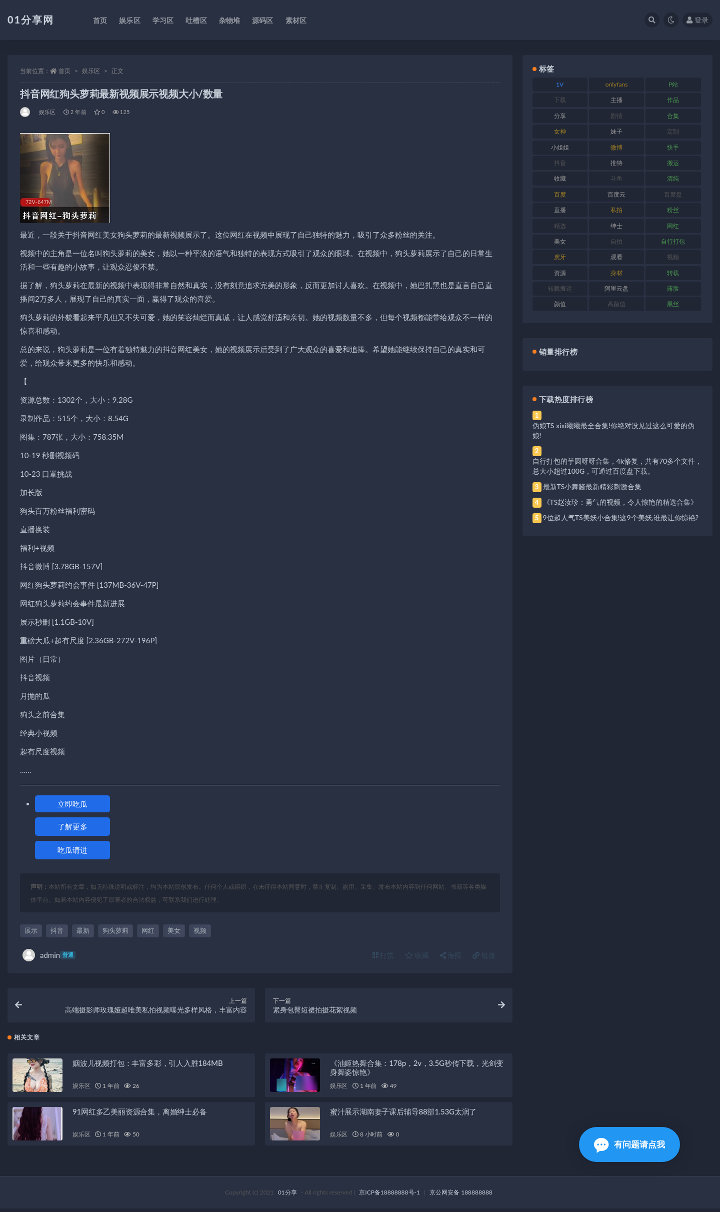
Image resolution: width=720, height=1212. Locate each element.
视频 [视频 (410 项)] (673, 257)
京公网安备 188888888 (461, 1195)
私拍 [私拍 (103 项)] (616, 210)
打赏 (383, 955)
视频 (200, 930)
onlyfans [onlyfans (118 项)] (617, 84)
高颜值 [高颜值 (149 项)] (617, 304)
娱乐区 (91, 71)
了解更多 (73, 826)
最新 (83, 930)
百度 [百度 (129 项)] (560, 194)
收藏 (417, 955)
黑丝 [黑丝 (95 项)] (673, 304)
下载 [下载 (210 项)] (560, 100)
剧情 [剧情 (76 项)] (616, 116)
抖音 (57, 930)
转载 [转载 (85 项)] (673, 273)
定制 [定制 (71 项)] (673, 131)
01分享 (287, 1195)
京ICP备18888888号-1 (389, 1195)
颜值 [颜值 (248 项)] (560, 304)
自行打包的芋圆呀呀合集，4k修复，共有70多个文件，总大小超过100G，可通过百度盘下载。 (617, 466)
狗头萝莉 (115, 930)
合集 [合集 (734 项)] (673, 116)
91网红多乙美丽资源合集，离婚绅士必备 (139, 1114)
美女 (174, 930)
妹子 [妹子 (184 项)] (616, 131)
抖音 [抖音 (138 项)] (560, 163)
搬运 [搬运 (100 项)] (673, 163)
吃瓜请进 (73, 849)
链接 (484, 955)
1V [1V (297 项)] (560, 84)
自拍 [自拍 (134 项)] (616, 241)
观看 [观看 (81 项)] (616, 257)
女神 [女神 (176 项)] (560, 131)
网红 (148, 930)
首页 (64, 71)
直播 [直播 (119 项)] (560, 210)
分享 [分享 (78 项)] (560, 116)
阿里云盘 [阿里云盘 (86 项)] (616, 288)
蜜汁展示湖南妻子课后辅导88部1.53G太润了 (403, 1114)
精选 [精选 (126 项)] (560, 226)
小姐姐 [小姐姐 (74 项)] (560, 147)
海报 (451, 955)
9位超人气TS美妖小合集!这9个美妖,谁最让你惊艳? (620, 517)
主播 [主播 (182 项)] (616, 100)
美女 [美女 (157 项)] (560, 241)
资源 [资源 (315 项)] (560, 273)
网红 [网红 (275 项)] (673, 226)
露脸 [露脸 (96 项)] (673, 288)
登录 (697, 20)
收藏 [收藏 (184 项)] (560, 178)
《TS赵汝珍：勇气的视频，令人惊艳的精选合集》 (620, 502)
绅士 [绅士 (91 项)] (616, 226)
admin (49, 955)
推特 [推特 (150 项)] (616, 163)
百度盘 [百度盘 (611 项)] (673, 194)
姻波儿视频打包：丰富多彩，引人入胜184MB (147, 1066)
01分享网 (31, 20)
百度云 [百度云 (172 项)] (617, 194)
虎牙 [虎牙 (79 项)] (560, 257)
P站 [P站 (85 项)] (673, 84)
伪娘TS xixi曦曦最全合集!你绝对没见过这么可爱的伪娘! (613, 430)
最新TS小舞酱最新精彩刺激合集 (592, 486)
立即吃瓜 (73, 803)
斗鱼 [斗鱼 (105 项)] (616, 178)
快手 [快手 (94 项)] (673, 147)
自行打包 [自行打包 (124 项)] (673, 241)
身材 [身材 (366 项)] (616, 273)
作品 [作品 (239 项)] (673, 100)
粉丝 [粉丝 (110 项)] (673, 210)
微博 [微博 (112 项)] (616, 147)
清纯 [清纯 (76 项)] (673, 178)
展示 (31, 930)
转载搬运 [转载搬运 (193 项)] (560, 288)
